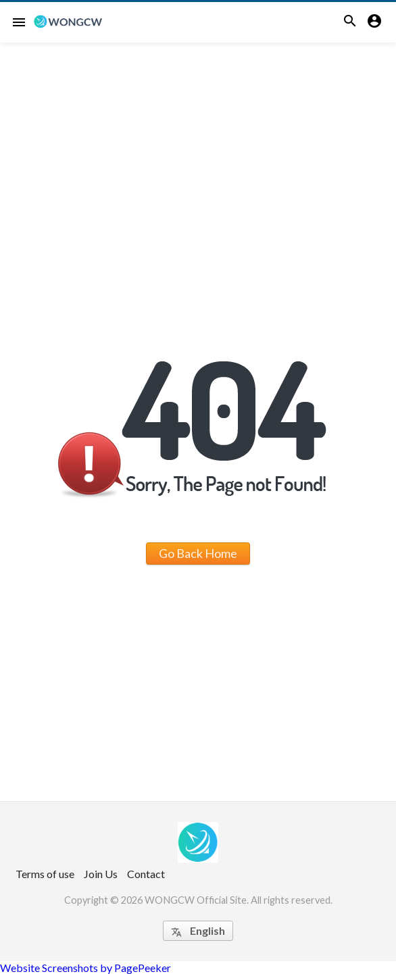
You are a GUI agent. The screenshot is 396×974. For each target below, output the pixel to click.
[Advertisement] (198, 143)
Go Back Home (198, 553)
